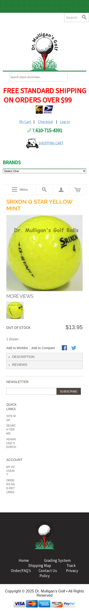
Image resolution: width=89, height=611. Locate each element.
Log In (65, 121)
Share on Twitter (74, 348)
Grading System (57, 560)
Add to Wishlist (17, 348)
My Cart (25, 121)
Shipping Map (39, 565)
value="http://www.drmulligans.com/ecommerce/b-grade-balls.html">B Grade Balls (44, 171)
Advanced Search (11, 443)
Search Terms (11, 429)
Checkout (45, 121)
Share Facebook (65, 348)
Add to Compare (43, 348)
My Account (10, 470)
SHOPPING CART (51, 143)
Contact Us (48, 570)
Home (24, 560)
